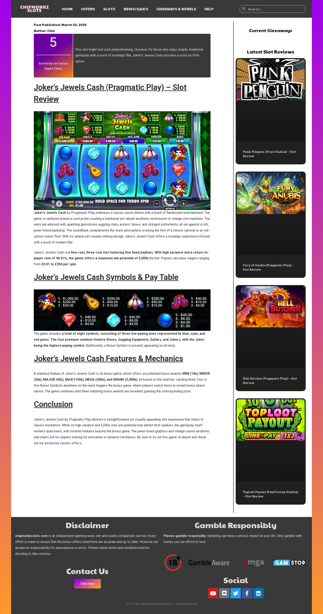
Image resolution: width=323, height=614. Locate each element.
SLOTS (109, 8)
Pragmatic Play (83, 213)
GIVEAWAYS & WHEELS (176, 8)
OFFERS (88, 8)
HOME (67, 8)
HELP (209, 8)
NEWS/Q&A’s (136, 8)
